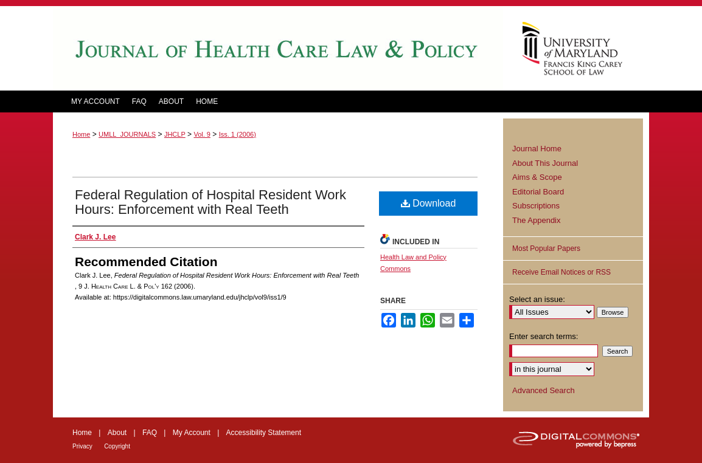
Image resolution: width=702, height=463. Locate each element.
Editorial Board (538, 191)
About (117, 432)
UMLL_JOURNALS (127, 134)
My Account (191, 432)
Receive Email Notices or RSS (561, 272)
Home (81, 134)
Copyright (117, 446)
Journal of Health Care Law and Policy (278, 48)
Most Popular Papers (546, 248)
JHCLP (175, 134)
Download (428, 203)
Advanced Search (543, 390)
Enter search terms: (543, 336)
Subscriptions (536, 205)
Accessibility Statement (263, 432)
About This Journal (545, 163)
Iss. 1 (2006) (237, 134)
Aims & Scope (537, 177)
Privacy (82, 446)
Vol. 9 (201, 134)
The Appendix (536, 220)
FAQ (149, 432)
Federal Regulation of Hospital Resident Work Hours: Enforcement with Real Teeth (210, 202)
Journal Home (536, 148)
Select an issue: (537, 299)
